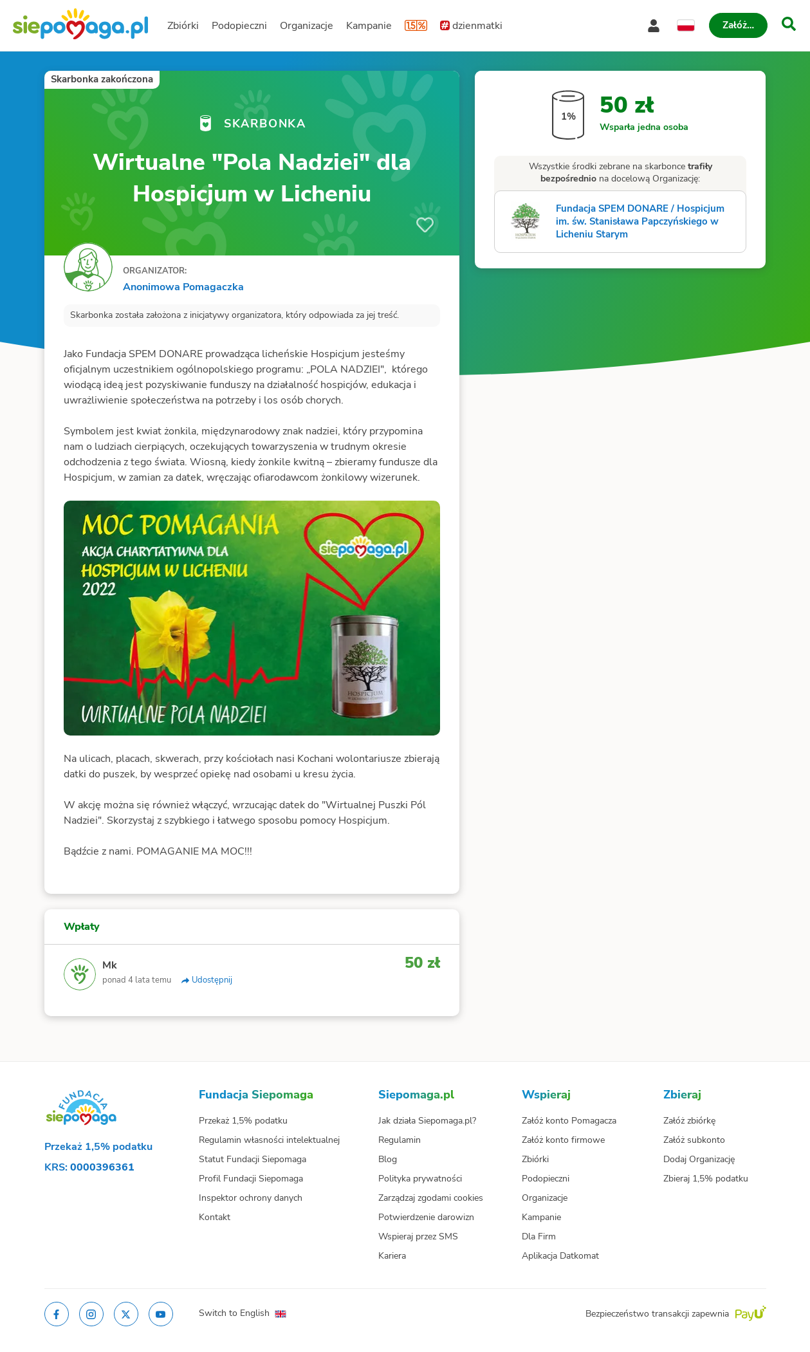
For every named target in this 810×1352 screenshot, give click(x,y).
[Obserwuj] (425, 225)
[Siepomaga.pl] (80, 25)
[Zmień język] (686, 26)
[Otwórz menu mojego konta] (654, 26)
